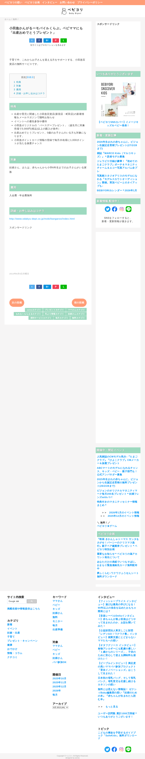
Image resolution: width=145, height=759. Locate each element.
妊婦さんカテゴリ (76, 314)
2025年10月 (59, 678)
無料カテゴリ (78, 318)
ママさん (58, 601)
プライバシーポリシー (90, 2)
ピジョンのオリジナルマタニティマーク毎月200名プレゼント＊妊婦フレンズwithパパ (118, 494)
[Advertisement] (48, 249)
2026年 (57, 690)
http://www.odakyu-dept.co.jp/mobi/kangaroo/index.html (42, 218)
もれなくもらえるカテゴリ (28, 314)
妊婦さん (58, 613)
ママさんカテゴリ (76, 310)
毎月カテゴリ (62, 318)
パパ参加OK (60, 662)
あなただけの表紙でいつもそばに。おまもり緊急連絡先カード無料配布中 (117, 565)
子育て (11, 636)
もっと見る (111, 706)
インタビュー (49, 2)
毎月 (55, 625)
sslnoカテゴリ (34, 310)
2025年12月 (59, 686)
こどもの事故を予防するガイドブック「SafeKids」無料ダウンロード (117, 735)
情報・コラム (14, 653)
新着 (9, 624)
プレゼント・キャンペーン (22, 641)
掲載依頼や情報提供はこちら (23, 608)
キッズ (56, 609)
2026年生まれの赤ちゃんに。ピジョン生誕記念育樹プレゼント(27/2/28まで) (117, 145)
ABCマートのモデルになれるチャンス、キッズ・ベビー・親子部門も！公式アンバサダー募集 (117, 471)
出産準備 (58, 629)
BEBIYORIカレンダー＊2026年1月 (117, 190)
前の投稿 (79, 302)
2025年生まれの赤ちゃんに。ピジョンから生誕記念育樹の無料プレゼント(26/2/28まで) (117, 482)
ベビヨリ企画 (32, 2)
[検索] (17, 601)
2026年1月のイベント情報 (124, 512)
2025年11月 (59, 682)
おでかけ (12, 649)
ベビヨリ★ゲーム (107, 526)
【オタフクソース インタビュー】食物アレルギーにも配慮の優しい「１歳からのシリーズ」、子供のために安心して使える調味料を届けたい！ (117, 652)
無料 (55, 617)
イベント (12, 628)
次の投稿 (17, 302)
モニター (58, 621)
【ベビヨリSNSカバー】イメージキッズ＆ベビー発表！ (118, 124)
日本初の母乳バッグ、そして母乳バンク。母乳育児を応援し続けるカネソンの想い (117, 681)
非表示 (30, 77)
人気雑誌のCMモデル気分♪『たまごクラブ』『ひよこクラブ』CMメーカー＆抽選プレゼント (118, 460)
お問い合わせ (67, 2)
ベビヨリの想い (13, 2)
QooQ (77, 758)
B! (47, 40)
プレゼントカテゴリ (54, 310)
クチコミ (12, 657)
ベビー (56, 605)
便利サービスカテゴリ (41, 318)
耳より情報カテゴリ (54, 314)
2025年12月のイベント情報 (123, 516)
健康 (9, 645)
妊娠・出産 (13, 632)
